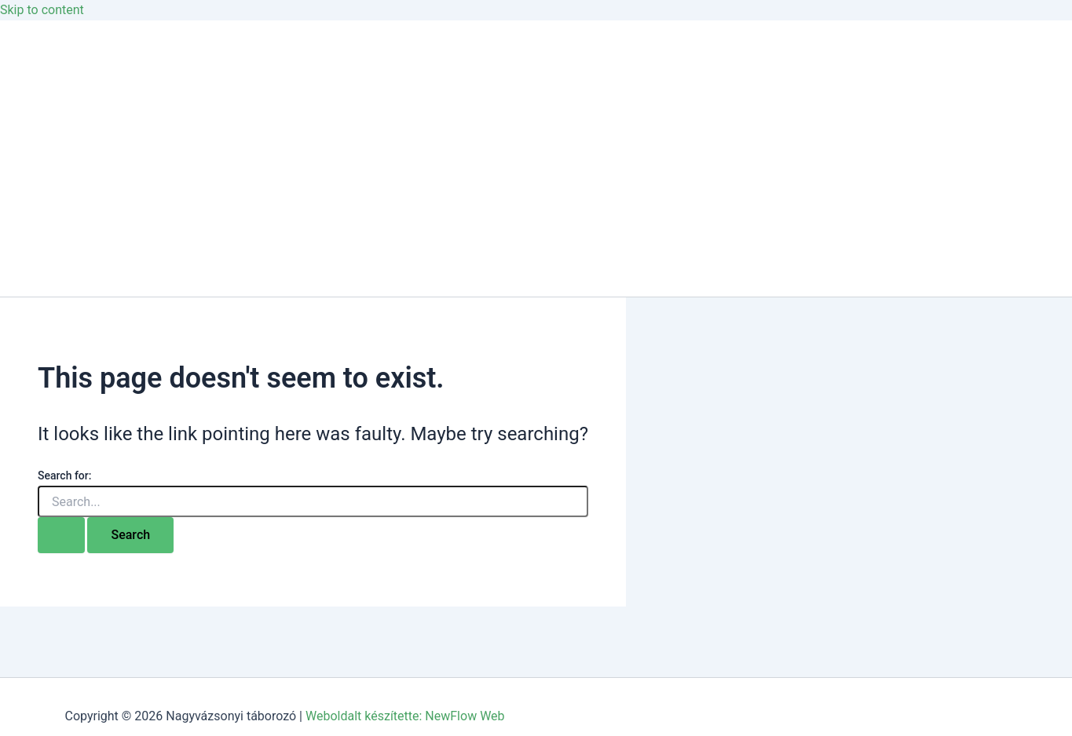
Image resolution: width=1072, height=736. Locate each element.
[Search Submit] (61, 535)
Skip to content (42, 9)
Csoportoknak (70, 189)
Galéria (51, 126)
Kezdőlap (57, 63)
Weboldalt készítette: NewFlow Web (405, 716)
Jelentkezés (64, 252)
